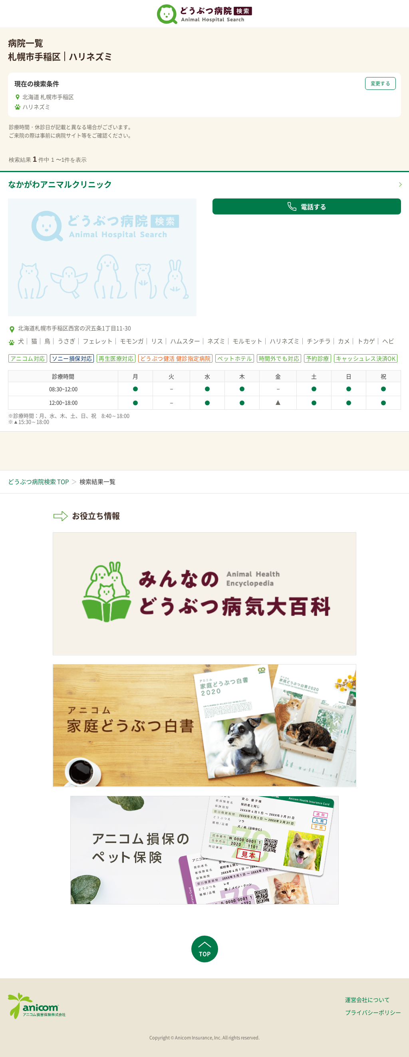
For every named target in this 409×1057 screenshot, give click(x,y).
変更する (380, 83)
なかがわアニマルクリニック (60, 184)
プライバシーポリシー (373, 1012)
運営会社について (367, 999)
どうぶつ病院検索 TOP (38, 481)
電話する (306, 206)
